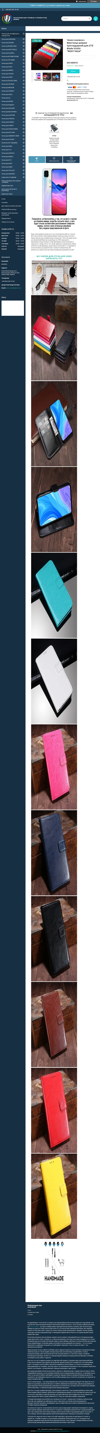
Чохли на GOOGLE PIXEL (9, 80)
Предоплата (6, 218)
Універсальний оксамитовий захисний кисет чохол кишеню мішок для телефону (54, 142)
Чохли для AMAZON (8, 174)
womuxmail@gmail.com (13, 288)
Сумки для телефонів (9, 177)
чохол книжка (34, 1326)
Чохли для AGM (7, 163)
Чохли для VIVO (7, 67)
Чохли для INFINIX (7, 70)
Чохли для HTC (7, 160)
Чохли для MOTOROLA (9, 49)
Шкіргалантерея (7, 194)
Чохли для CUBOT (8, 125)
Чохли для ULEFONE (8, 115)
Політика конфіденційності (61, 1431)
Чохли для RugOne (8, 105)
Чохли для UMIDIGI (8, 122)
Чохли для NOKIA (7, 101)
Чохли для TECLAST (8, 170)
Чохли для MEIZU (7, 156)
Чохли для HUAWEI (8, 84)
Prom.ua (60, 1429)
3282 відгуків (82, 1)
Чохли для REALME (8, 87)
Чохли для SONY (7, 77)
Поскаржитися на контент (44, 1431)
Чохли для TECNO (8, 74)
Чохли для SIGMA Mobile (10, 129)
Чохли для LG (6, 98)
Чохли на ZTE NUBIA (8, 60)
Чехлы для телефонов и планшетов (10, 34)
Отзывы (5, 202)
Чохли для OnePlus (8, 53)
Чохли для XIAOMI (8, 42)
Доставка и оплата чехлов (11, 206)
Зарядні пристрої (7, 185)
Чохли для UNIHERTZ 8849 (10, 136)
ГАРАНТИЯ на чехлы (9, 209)
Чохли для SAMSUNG (8, 39)
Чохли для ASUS (7, 94)
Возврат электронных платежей (10, 214)
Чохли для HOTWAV (8, 132)
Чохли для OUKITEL (8, 118)
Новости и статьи (8, 222)
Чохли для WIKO (7, 167)
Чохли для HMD (7, 146)
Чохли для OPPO (7, 63)
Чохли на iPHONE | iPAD (9, 46)
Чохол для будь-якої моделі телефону (11, 181)
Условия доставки (33, 1312)
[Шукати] (89, 18)
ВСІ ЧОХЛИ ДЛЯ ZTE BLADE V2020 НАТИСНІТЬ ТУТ (54, 257)
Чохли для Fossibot (8, 139)
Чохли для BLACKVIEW (9, 112)
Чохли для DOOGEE (8, 108)
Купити (73, 71)
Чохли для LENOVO (8, 153)
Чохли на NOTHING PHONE (10, 56)
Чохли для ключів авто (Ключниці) (9, 189)
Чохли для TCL (6, 149)
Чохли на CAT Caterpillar (9, 143)
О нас (3, 199)
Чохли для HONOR (8, 91)
